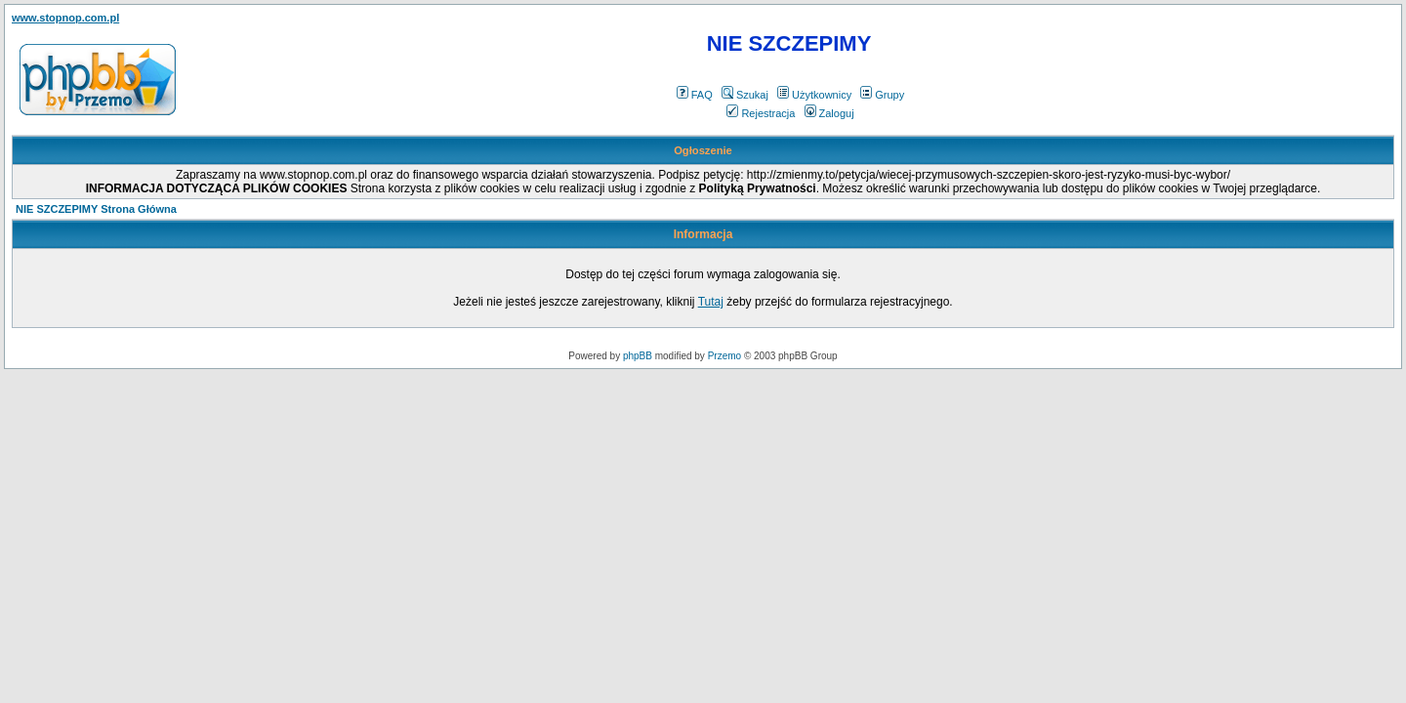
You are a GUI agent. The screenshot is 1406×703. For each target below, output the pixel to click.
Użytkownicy (814, 95)
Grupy (882, 95)
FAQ (695, 95)
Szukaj (745, 95)
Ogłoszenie (703, 150)
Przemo (724, 356)
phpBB (637, 356)
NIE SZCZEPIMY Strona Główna (96, 209)
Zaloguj (829, 113)
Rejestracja (760, 113)
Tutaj (711, 302)
